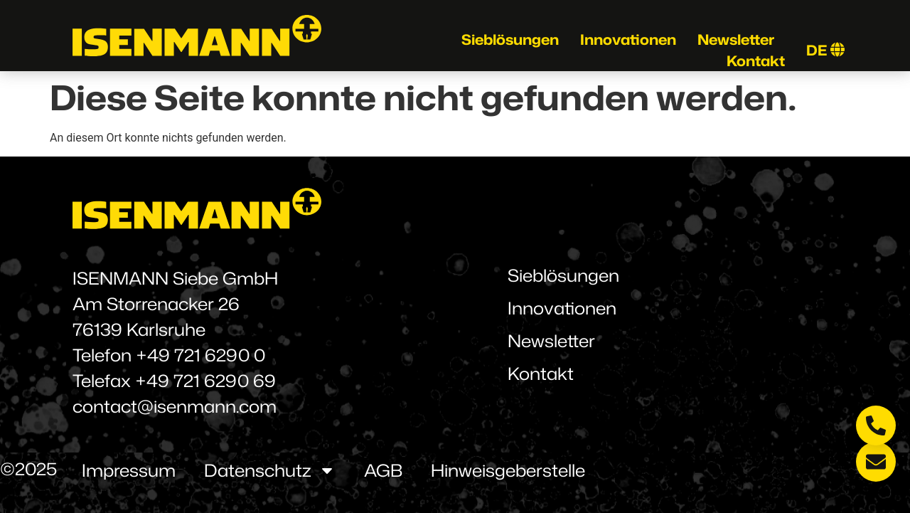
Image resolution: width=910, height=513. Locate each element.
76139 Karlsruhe (139, 329)
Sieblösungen (510, 39)
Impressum (129, 470)
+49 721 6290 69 (205, 381)
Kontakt (756, 60)
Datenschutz (270, 470)
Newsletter (735, 39)
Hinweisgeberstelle (508, 470)
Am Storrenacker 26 (156, 304)
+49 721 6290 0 (200, 355)
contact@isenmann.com (175, 406)
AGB (383, 470)
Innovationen (628, 39)
